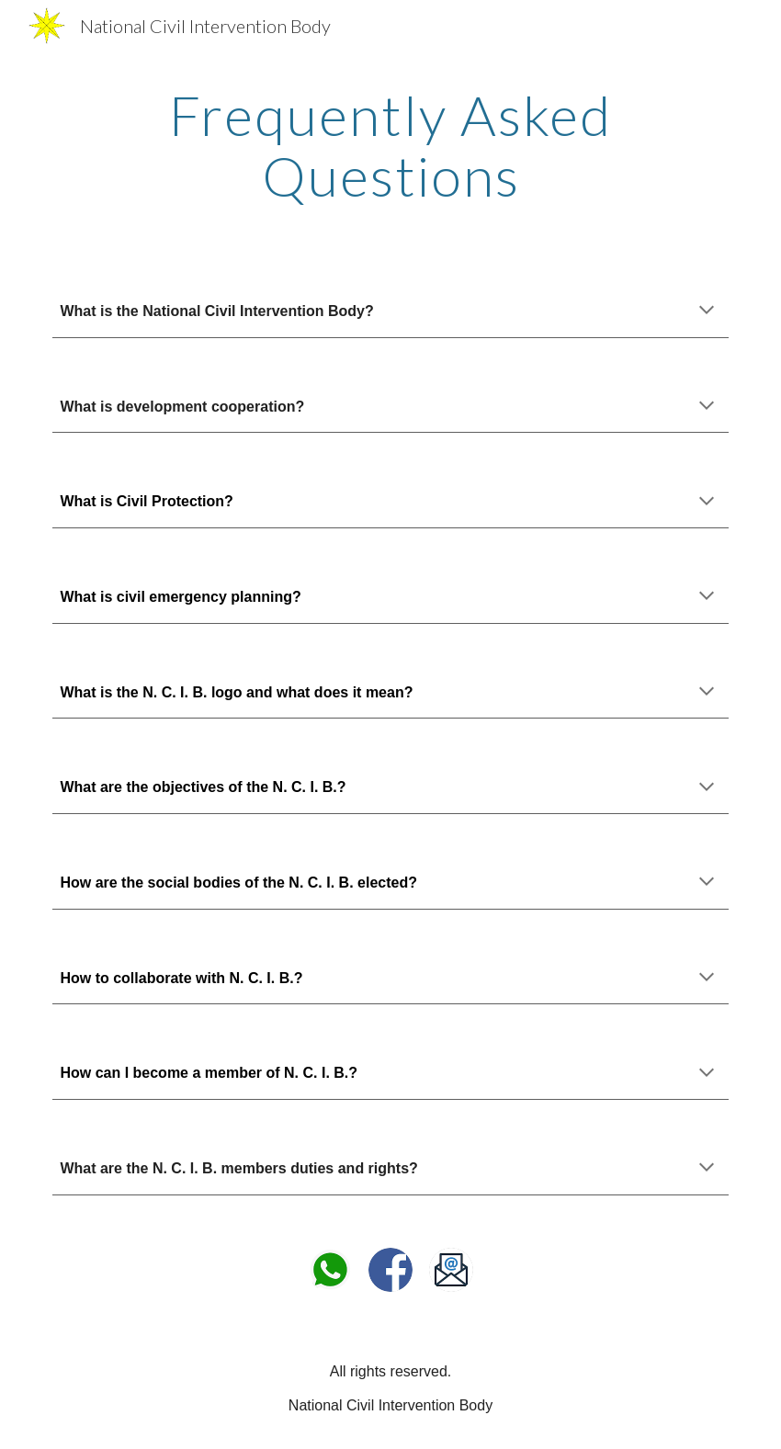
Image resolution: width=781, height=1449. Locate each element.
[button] (707, 311)
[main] (390, 145)
